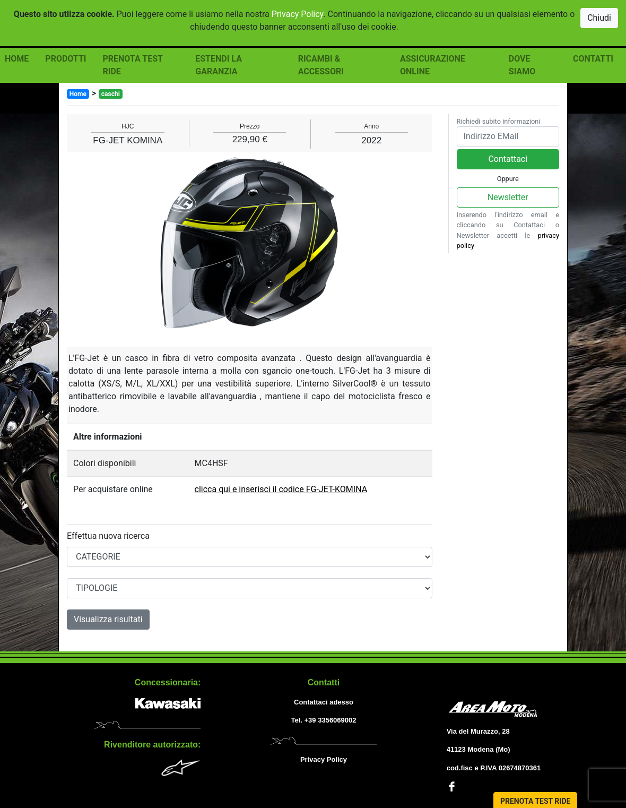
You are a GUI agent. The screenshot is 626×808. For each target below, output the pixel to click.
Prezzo (249, 126)
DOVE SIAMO (522, 65)
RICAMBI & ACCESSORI (321, 65)
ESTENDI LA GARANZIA (218, 65)
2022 (371, 140)
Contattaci (507, 159)
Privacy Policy (298, 14)
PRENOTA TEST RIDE (132, 65)
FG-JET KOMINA (127, 140)
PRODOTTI (65, 59)
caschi (110, 94)
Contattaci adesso (323, 702)
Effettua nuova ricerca (108, 536)
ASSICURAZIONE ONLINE (432, 65)
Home (77, 94)
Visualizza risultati (108, 619)
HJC (127, 126)
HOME (17, 59)
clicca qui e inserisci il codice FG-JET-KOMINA (281, 489)
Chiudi (599, 18)
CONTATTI (593, 59)
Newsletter (508, 197)
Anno (371, 126)
